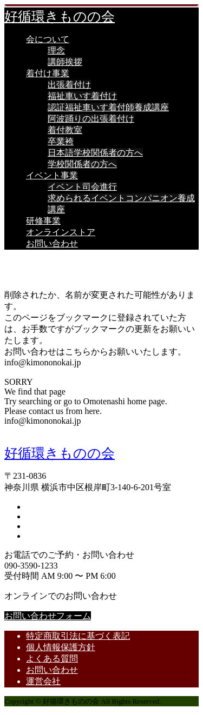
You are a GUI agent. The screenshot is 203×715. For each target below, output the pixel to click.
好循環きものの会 (59, 16)
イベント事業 (52, 175)
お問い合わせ (52, 243)
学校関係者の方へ (82, 164)
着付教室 (65, 130)
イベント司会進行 (82, 186)
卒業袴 (61, 141)
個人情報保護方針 (60, 647)
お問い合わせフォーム (47, 615)
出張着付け (69, 84)
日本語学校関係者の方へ (95, 152)
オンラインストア (60, 232)
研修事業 (43, 220)
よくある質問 (52, 658)
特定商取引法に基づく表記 (78, 635)
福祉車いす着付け (82, 96)
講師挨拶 (65, 61)
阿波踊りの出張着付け (91, 118)
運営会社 (43, 681)
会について (47, 39)
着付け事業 (47, 73)
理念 (56, 50)
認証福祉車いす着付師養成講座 (108, 107)
